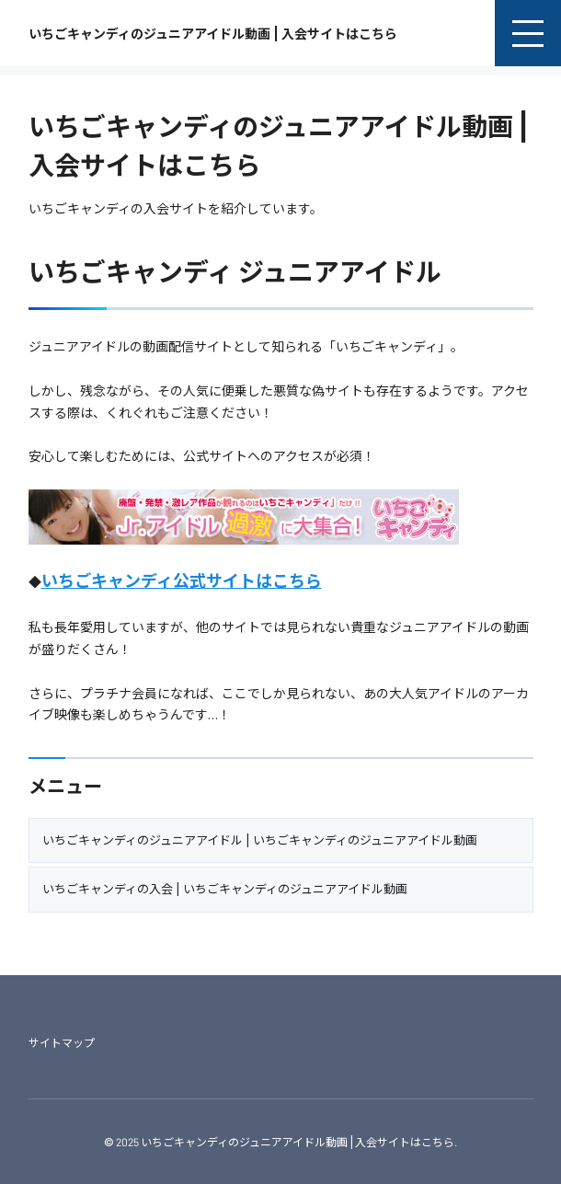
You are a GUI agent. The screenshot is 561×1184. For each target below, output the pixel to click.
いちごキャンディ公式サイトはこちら (181, 580)
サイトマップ (62, 1042)
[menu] (528, 33)
